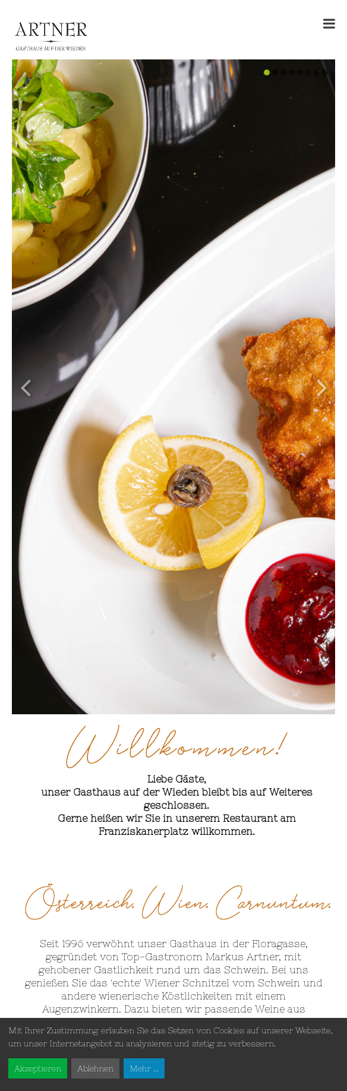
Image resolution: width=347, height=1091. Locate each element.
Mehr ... (144, 1068)
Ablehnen (95, 1068)
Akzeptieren (37, 1068)
